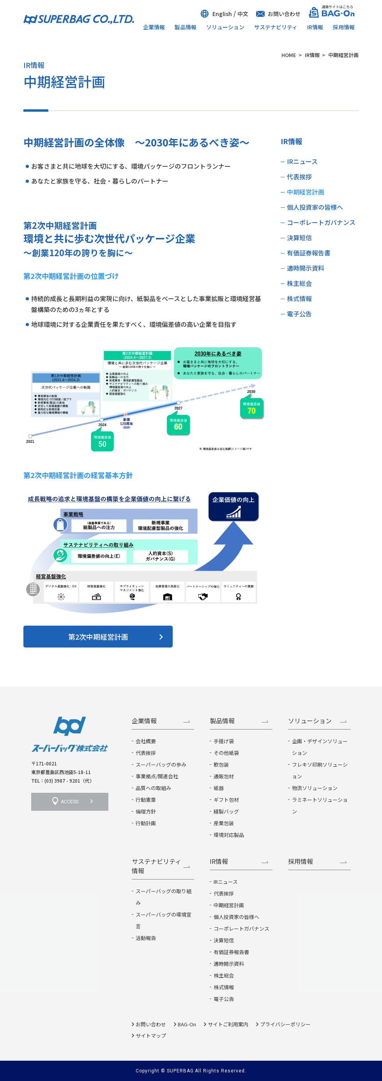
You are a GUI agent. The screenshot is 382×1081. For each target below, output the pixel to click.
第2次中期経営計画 (98, 636)
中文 (242, 14)
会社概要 (146, 741)
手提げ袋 (224, 741)
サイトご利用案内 (228, 1024)
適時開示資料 (305, 268)
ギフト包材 (226, 799)
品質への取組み (153, 788)
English (222, 14)
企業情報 (154, 27)
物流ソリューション (315, 788)
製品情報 (185, 27)
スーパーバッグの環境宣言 (163, 920)
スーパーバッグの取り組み (163, 896)
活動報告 (146, 938)
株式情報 (299, 298)
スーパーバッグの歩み (161, 764)
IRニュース (302, 161)
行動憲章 (146, 799)
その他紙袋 (226, 752)
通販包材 (224, 776)
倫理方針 (146, 811)
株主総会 (299, 283)
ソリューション (225, 27)
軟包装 (221, 764)
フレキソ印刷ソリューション (320, 770)
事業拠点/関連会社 (157, 776)
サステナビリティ (275, 27)
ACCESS (69, 802)
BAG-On (187, 1024)
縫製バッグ (226, 811)
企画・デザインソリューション (320, 746)
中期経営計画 (305, 191)
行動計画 (146, 823)
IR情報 (315, 27)
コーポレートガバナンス (321, 222)
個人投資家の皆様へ (315, 207)
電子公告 (299, 313)
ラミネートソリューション (320, 805)
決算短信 (299, 237)
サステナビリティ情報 (156, 865)
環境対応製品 (229, 834)
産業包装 (224, 823)
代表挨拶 (299, 176)
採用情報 (344, 27)
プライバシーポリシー (285, 1024)
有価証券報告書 (309, 252)
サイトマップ (151, 1035)
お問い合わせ (284, 14)
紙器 (219, 788)
